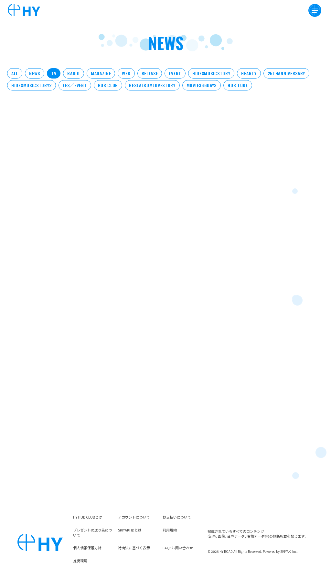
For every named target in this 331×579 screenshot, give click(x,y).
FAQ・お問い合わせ (178, 547)
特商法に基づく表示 (134, 547)
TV (53, 73)
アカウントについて (134, 517)
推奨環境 (80, 560)
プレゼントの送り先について (92, 532)
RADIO (73, 73)
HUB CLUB (108, 85)
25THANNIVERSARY (286, 73)
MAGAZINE (101, 73)
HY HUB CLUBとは (87, 517)
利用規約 (170, 529)
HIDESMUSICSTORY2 (31, 85)
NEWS (34, 73)
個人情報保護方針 (87, 547)
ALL (14, 73)
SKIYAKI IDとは (130, 529)
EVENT (175, 73)
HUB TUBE (238, 85)
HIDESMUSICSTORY (211, 73)
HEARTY (248, 73)
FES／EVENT (75, 85)
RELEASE (150, 73)
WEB (126, 73)
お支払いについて (177, 517)
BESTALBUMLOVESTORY (152, 85)
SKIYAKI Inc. (289, 551)
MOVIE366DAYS (202, 85)
